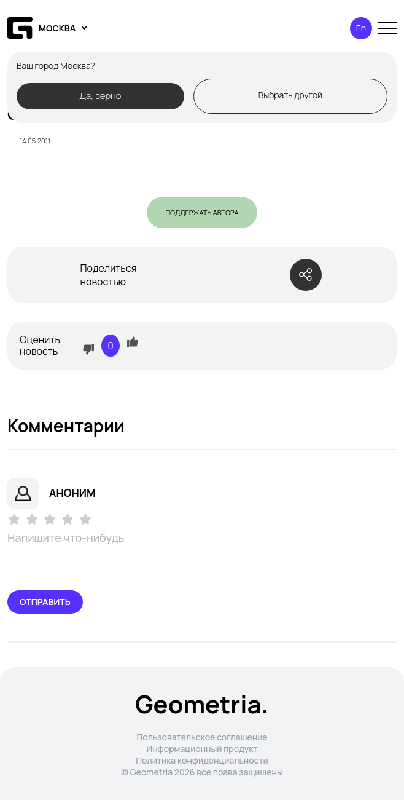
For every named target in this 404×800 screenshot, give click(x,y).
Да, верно (100, 95)
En (361, 28)
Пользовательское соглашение (201, 737)
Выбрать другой (290, 95)
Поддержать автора (201, 212)
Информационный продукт (201, 748)
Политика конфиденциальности (202, 760)
